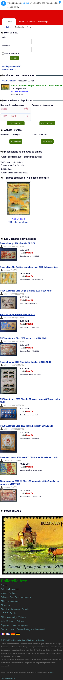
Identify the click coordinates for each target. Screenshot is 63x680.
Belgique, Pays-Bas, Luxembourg (16, 597)
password (6, 45)
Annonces (31, 21)
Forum (21, 21)
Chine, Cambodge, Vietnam (13, 617)
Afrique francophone (10, 601)
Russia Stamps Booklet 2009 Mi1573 (17, 314)
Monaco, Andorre (8, 593)
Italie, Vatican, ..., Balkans (12, 621)
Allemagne (5, 605)
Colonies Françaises (10, 589)
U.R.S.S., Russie (8, 613)
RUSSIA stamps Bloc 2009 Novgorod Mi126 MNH (23, 338)
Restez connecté (11, 53)
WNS (51, 672)
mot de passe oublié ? (11, 66)
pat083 (4, 116)
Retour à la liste (8, 81)
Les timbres (7, 27)
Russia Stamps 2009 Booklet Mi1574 (17, 243)
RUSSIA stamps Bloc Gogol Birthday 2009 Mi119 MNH (26, 291)
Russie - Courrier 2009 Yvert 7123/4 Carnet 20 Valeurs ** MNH (29, 457)
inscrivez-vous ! (9, 69)
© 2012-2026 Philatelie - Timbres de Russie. (22, 640)
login (4, 37)
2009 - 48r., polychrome (18, 222)
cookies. (25, 3)
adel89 (4, 109)
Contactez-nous (8, 678)
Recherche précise (23, 27)
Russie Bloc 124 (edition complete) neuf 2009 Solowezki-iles (29, 267)
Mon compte (43, 21)
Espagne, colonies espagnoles (14, 625)
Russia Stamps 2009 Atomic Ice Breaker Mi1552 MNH (25, 362)
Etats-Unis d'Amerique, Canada (15, 609)
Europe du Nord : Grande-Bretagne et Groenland (23, 629)
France (4, 585)
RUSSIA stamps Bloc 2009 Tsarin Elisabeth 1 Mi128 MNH (27, 426)
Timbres (9, 21)
